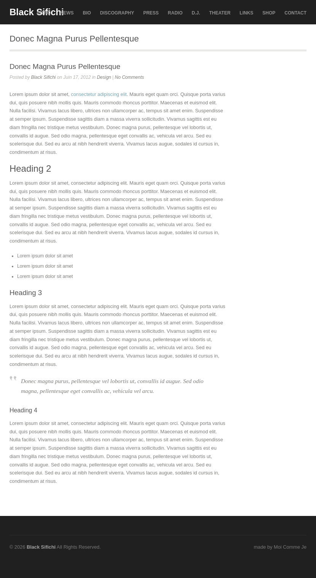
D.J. (196, 13)
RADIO (175, 13)
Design (104, 77)
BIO (87, 13)
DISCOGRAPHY (117, 13)
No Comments (129, 77)
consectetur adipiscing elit (99, 94)
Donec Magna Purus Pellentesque (65, 66)
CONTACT (295, 13)
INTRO (44, 13)
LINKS (246, 13)
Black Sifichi (43, 77)
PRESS (151, 13)
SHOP (268, 13)
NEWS (66, 13)
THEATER (220, 13)
